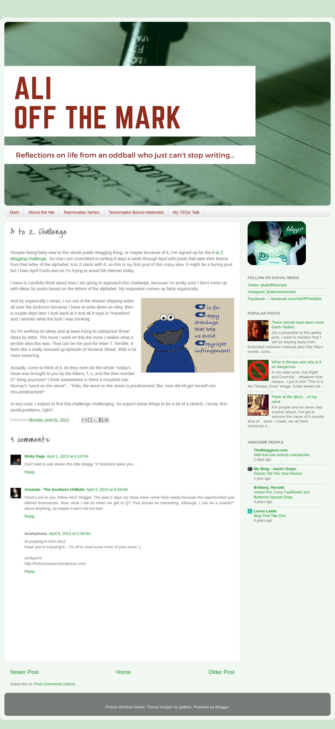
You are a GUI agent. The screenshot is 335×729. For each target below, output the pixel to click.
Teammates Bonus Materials (136, 212)
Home (123, 672)
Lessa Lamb (265, 511)
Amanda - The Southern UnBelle (54, 489)
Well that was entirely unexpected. (282, 455)
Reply (29, 472)
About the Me (41, 212)
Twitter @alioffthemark (267, 285)
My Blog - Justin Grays (275, 469)
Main (15, 212)
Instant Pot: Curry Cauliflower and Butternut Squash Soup (282, 494)
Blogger (222, 707)
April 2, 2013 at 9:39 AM (107, 489)
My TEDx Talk (186, 212)
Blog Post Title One (270, 516)
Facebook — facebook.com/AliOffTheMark (285, 299)
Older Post (221, 672)
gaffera (185, 707)
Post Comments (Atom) (54, 684)
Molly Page (34, 456)
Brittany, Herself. (269, 487)
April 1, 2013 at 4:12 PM (68, 456)
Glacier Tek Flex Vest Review (278, 473)
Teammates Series (82, 212)
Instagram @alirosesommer (272, 292)
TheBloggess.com (271, 450)
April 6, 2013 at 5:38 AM (69, 533)
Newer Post (24, 672)
